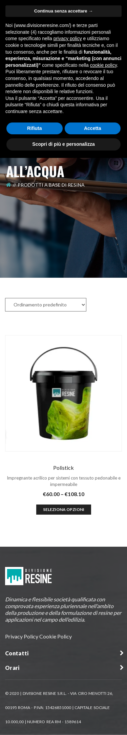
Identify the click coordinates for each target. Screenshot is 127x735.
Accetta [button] (92, 128)
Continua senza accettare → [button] (63, 10)
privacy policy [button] (68, 38)
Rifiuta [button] (34, 128)
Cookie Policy (55, 636)
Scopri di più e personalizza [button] (63, 144)
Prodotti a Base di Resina (51, 185)
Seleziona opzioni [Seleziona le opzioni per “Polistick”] (63, 509)
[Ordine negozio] (45, 304)
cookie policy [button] (103, 65)
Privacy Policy (21, 636)
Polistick (63, 467)
